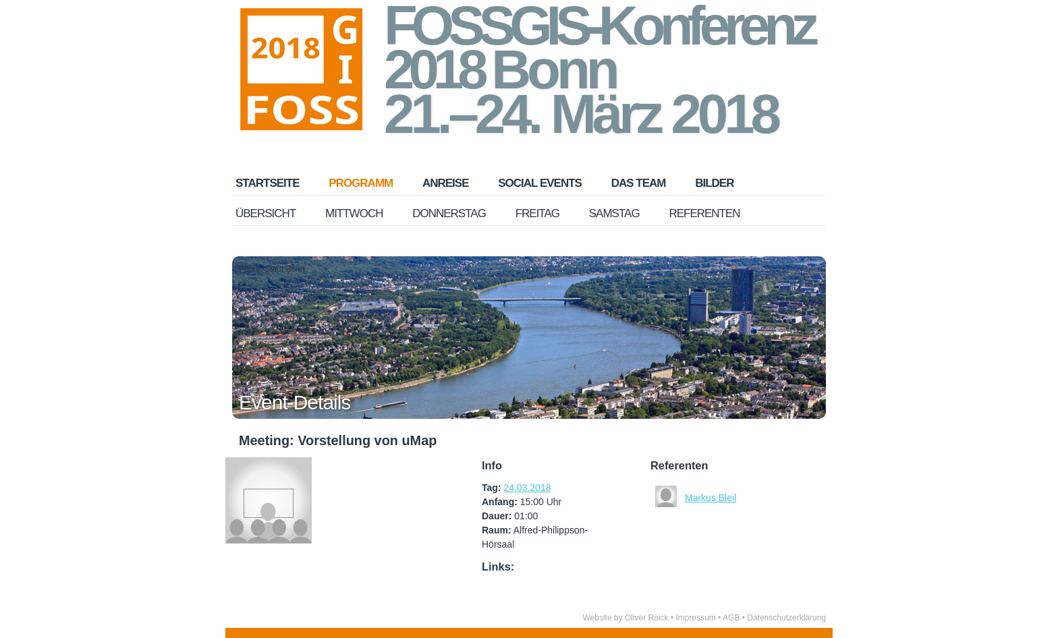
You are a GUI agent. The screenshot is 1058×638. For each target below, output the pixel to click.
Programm (361, 183)
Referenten (704, 213)
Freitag (537, 213)
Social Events (540, 183)
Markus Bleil (710, 497)
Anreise (445, 183)
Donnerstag (449, 213)
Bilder (714, 183)
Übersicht (265, 213)
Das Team (638, 183)
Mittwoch (354, 213)
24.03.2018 (527, 487)
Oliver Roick (647, 617)
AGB (731, 617)
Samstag (614, 213)
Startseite (267, 183)
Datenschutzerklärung (786, 617)
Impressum (695, 617)
